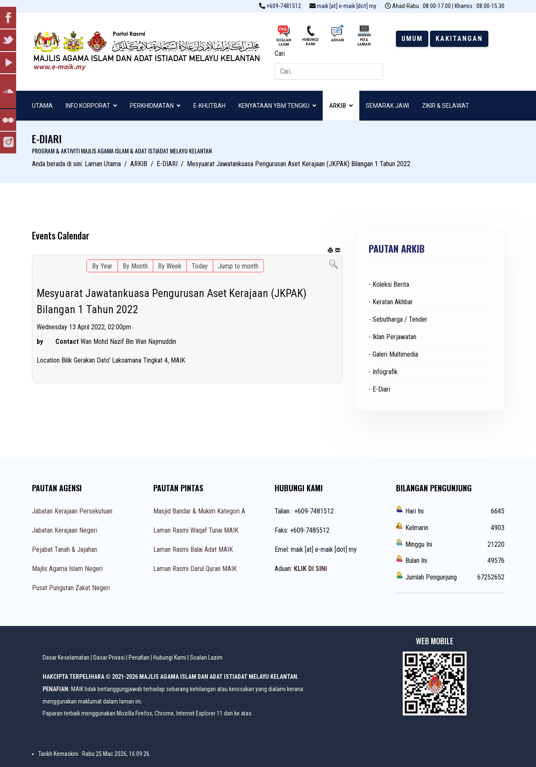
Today (200, 266)
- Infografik (383, 372)
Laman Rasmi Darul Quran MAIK (195, 569)
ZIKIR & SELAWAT (445, 105)
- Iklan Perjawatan (392, 337)
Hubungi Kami (169, 657)
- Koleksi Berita (389, 284)
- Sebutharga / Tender (398, 319)
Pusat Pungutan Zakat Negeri (71, 588)
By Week (169, 266)
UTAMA (42, 105)
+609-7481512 (284, 6)
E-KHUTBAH (209, 105)
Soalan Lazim (206, 657)
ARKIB (337, 105)
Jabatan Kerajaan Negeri (64, 530)
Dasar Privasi (109, 657)
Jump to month (238, 266)
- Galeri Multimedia (393, 354)
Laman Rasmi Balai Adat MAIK (193, 549)
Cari (280, 53)
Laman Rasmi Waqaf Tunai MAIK (195, 530)
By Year (102, 266)
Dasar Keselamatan (66, 657)
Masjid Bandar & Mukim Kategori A (199, 511)
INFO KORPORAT (88, 105)
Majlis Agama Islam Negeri (67, 569)
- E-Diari (379, 389)
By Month (135, 266)
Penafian (139, 657)
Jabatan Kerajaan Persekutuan (72, 511)
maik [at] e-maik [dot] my (346, 6)
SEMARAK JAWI (387, 105)
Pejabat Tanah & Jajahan (64, 549)
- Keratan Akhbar (391, 302)
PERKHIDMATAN (152, 105)
